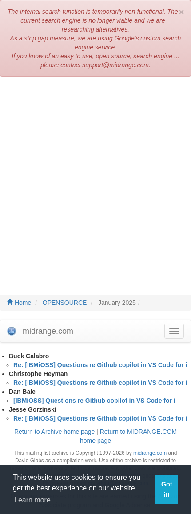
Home (19, 302)
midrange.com (150, 453)
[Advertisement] (95, 181)
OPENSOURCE (65, 302)
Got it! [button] (166, 489)
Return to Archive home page (54, 431)
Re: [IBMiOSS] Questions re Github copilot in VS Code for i (100, 364)
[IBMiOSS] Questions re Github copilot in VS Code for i (94, 400)
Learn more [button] (32, 500)
